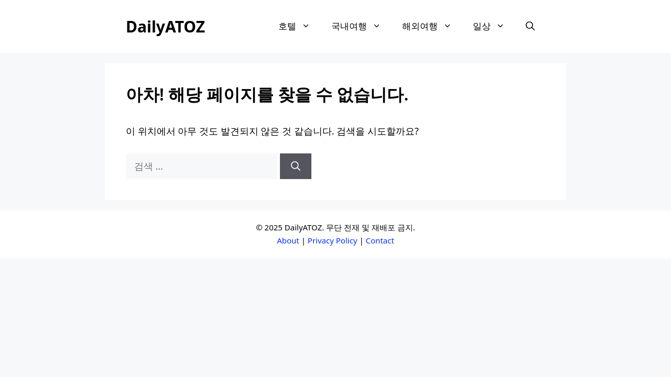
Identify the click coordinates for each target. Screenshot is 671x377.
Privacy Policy (333, 240)
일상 (494, 26)
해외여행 (432, 26)
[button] (530, 26)
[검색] (295, 166)
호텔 (299, 26)
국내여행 (361, 26)
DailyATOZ (165, 26)
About (288, 240)
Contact (380, 240)
